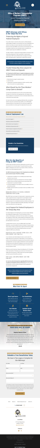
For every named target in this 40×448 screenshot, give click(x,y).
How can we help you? (10, 378)
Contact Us (20, 24)
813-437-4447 (19, 405)
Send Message (20, 393)
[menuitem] (20, 117)
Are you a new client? (9, 373)
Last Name (22, 363)
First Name (8, 363)
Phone (7, 368)
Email (21, 368)
